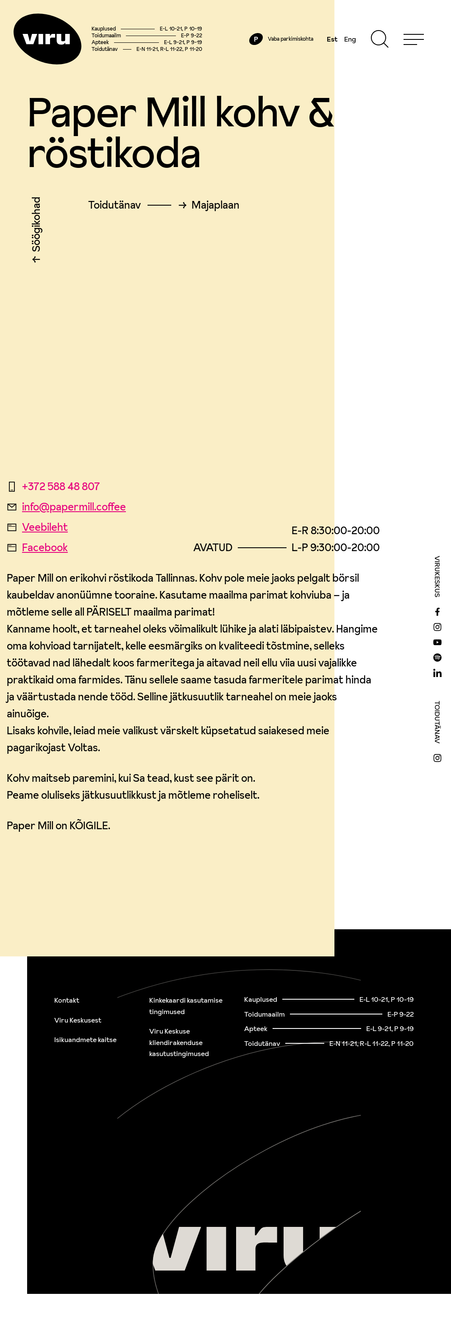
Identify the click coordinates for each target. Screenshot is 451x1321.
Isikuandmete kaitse (85, 1039)
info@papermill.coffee (66, 507)
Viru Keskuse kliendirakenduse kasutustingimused (179, 1042)
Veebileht (37, 527)
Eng (350, 39)
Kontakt (66, 1000)
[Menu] (414, 39)
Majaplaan (215, 205)
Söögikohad (36, 226)
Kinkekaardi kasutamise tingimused (186, 1005)
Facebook (37, 548)
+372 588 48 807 (53, 486)
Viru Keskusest (77, 1020)
